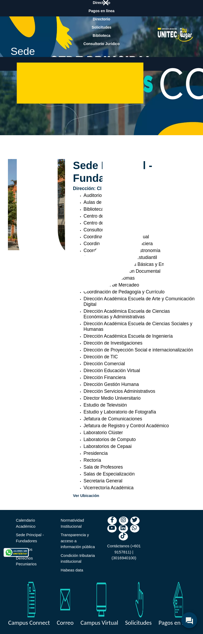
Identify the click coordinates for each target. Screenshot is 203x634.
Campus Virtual (99, 622)
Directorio (101, 19)
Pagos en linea (176, 622)
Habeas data (72, 570)
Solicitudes (138, 622)
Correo (65, 622)
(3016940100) (124, 558)
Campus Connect (29, 622)
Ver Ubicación (86, 495)
